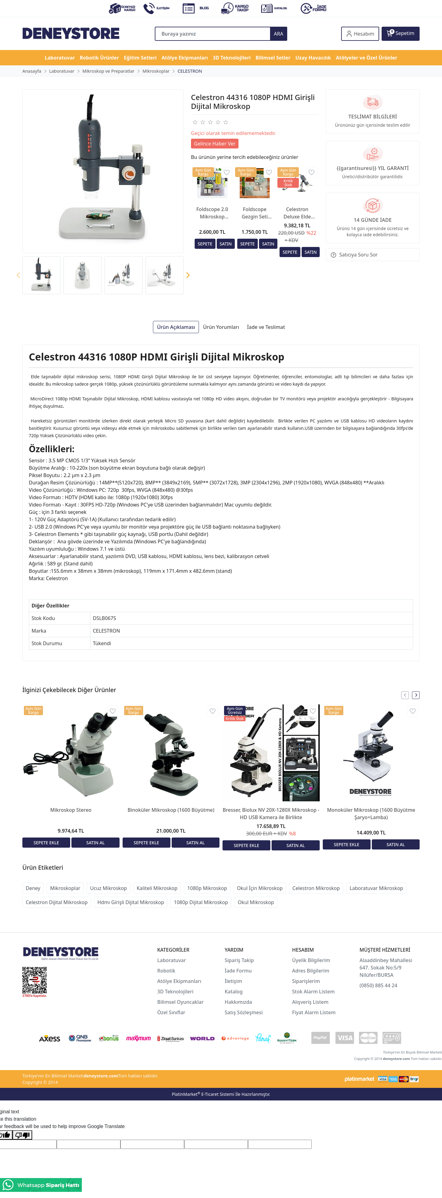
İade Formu (238, 970)
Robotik (166, 970)
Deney (33, 888)
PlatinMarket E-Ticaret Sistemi (203, 1094)
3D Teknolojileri (175, 991)
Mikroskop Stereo (70, 810)
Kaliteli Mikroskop (157, 888)
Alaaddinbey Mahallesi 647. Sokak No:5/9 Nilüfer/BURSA (386, 967)
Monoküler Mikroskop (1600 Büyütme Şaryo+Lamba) (371, 814)
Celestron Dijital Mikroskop (57, 902)
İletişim (233, 981)
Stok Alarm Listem (313, 991)
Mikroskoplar (65, 888)
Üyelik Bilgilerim (311, 960)
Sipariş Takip (239, 960)
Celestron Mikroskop (316, 888)
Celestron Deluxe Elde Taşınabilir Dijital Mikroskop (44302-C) (297, 213)
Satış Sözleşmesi (244, 1012)
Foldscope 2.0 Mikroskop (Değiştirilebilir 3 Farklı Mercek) (212, 213)
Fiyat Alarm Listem (314, 1012)
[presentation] (18, 275)
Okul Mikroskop (256, 902)
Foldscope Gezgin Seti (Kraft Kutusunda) (254, 213)
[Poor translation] (22, 1135)
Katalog (234, 991)
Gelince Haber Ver (214, 143)
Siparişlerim (306, 981)
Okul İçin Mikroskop (260, 888)
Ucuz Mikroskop (108, 888)
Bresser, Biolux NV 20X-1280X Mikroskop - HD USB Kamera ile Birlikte (271, 814)
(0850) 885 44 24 (378, 985)
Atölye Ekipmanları (179, 981)
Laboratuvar (172, 960)
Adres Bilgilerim (310, 970)
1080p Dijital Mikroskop (201, 902)
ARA (278, 33)
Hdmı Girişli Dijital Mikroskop (130, 902)
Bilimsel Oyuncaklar (180, 1002)
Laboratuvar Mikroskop (376, 888)
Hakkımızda (238, 1002)
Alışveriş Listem (310, 1002)
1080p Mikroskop (207, 888)
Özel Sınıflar (171, 1012)
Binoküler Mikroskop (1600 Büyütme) (171, 810)
